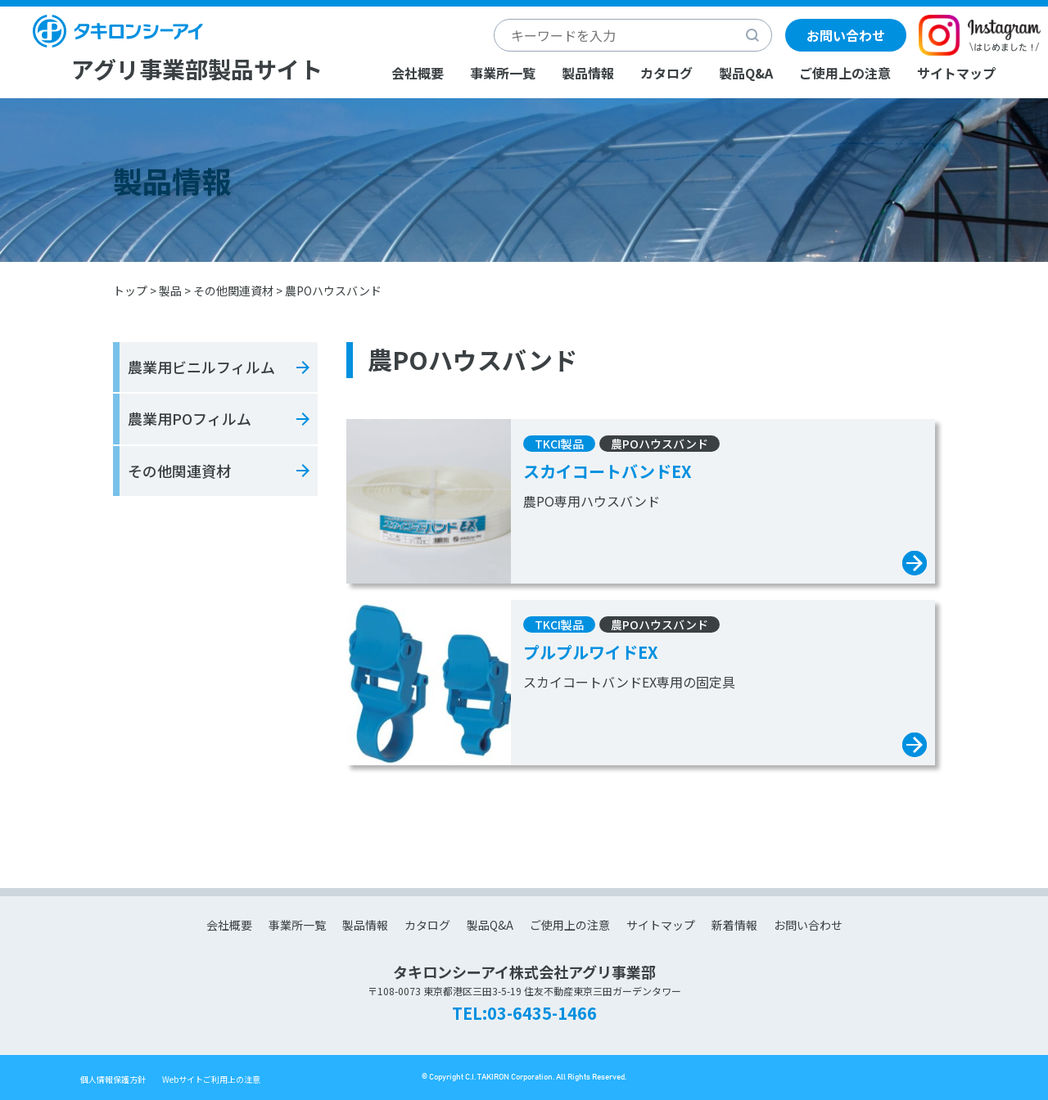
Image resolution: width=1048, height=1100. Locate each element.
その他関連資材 (233, 290)
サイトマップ (956, 73)
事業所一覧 (502, 73)
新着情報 (734, 925)
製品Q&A (746, 73)
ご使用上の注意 (845, 73)
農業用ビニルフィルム (201, 366)
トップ (130, 290)
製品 (170, 290)
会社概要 (417, 73)
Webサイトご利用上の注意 (211, 1079)
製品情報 (588, 73)
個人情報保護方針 (113, 1079)
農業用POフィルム (189, 418)
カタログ (666, 73)
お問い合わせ (845, 35)
